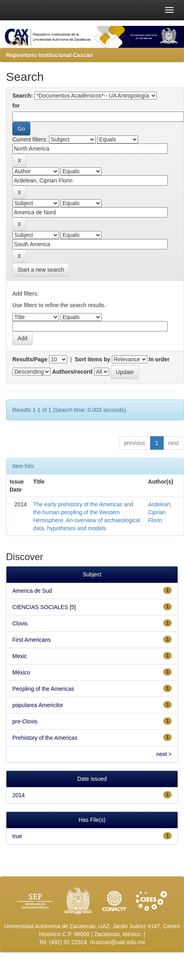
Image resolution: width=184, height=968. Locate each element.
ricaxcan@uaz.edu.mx (117, 942)
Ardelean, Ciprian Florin (160, 512)
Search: (22, 95)
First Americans (31, 640)
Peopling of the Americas (43, 689)
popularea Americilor (37, 705)
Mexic (19, 656)
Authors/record (72, 371)
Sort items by (92, 359)
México (21, 672)
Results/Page (29, 359)
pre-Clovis (24, 721)
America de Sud (32, 591)
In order (159, 359)
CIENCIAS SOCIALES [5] (44, 607)
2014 (18, 795)
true (17, 836)
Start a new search (41, 269)
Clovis (19, 623)
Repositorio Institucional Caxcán (49, 55)
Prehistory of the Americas (44, 738)
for (16, 105)
